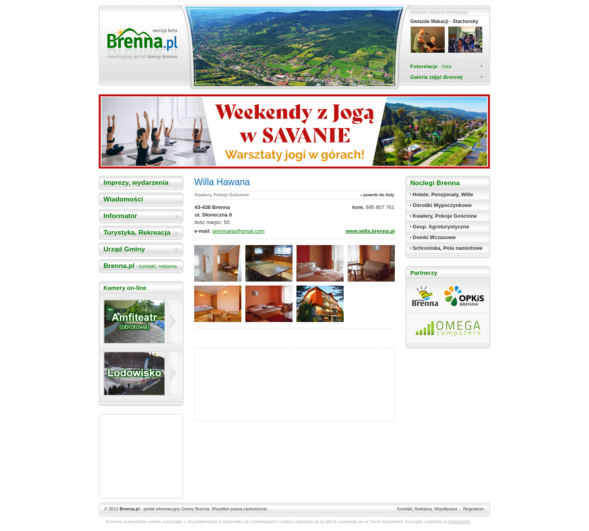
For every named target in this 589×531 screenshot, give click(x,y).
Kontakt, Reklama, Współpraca (427, 508)
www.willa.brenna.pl (370, 231)
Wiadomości (123, 199)
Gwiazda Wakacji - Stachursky (444, 21)
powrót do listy (378, 194)
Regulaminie (459, 521)
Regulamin (473, 508)
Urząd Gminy (124, 249)
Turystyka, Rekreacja (136, 232)
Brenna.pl (140, 266)
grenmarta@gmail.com (238, 231)
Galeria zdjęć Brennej (436, 77)
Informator (120, 216)
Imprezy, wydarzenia (135, 182)
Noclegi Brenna (435, 183)
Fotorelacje (430, 66)
